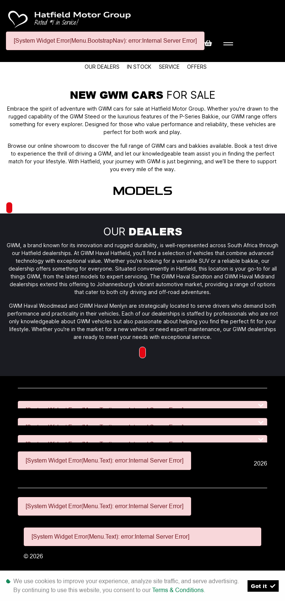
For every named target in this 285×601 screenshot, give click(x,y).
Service (170, 66)
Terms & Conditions (178, 590)
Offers (197, 66)
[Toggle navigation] (228, 44)
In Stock (140, 66)
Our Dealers (103, 66)
